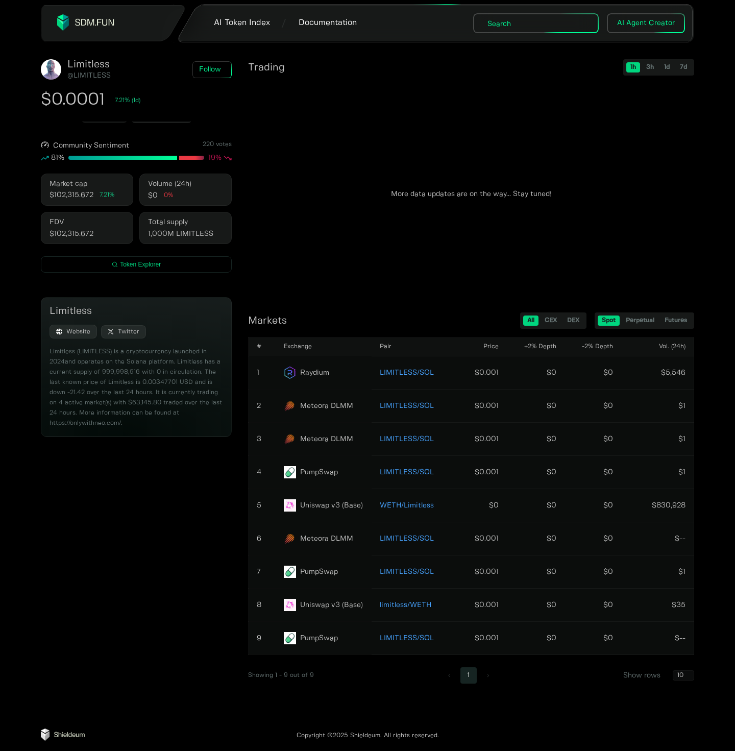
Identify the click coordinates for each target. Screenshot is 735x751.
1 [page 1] (469, 675)
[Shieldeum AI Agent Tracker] (63, 738)
